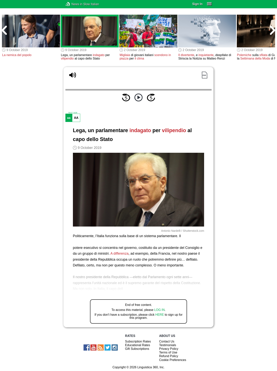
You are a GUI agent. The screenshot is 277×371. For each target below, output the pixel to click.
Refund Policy (168, 356)
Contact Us (166, 341)
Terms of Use (168, 352)
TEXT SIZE (72, 113)
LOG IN (159, 309)
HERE (159, 314)
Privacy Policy (168, 348)
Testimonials (167, 345)
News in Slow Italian (74, 4)
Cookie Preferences (172, 360)
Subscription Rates (138, 341)
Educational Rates (137, 345)
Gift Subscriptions (137, 348)
